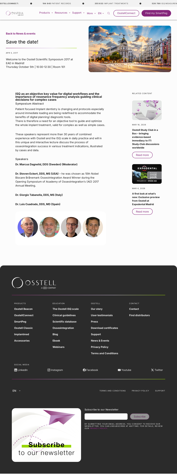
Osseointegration (64, 327)
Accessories (22, 340)
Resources (64, 13)
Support (80, 13)
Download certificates (105, 327)
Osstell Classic (23, 327)
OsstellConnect (128, 13)
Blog (55, 334)
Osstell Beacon (24, 308)
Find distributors (139, 315)
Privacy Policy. (99, 430)
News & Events (100, 340)
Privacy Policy (100, 346)
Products (47, 13)
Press (94, 321)
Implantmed (21, 334)
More (93, 13)
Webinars (59, 346)
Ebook (57, 340)
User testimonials (102, 315)
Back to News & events (20, 33)
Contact (134, 308)
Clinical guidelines (64, 315)
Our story (97, 308)
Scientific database (65, 321)
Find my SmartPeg (157, 13)
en (104, 13)
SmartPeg (20, 321)
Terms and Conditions (105, 353)
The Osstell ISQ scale (66, 308)
